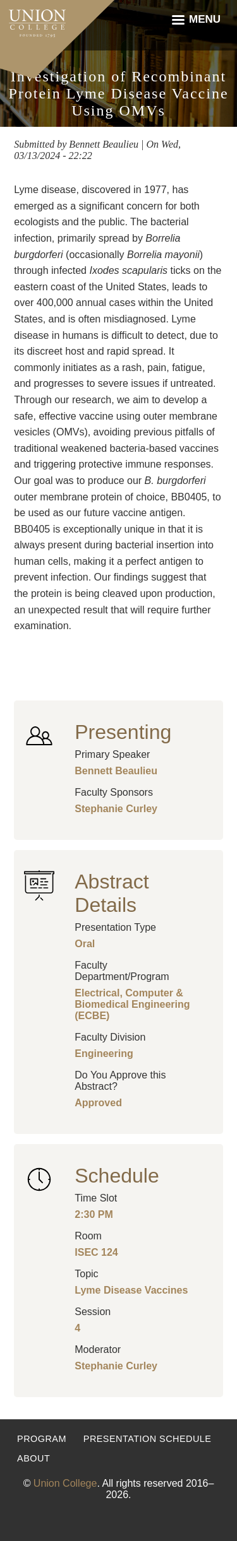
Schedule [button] (117, 1175)
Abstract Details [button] (112, 893)
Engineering (104, 1053)
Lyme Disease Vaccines (131, 1290)
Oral (85, 943)
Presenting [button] (123, 732)
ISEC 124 (96, 1252)
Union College (65, 1483)
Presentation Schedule (147, 1439)
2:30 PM (93, 1214)
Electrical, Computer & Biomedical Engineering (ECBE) (132, 1004)
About (33, 1458)
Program (41, 1439)
